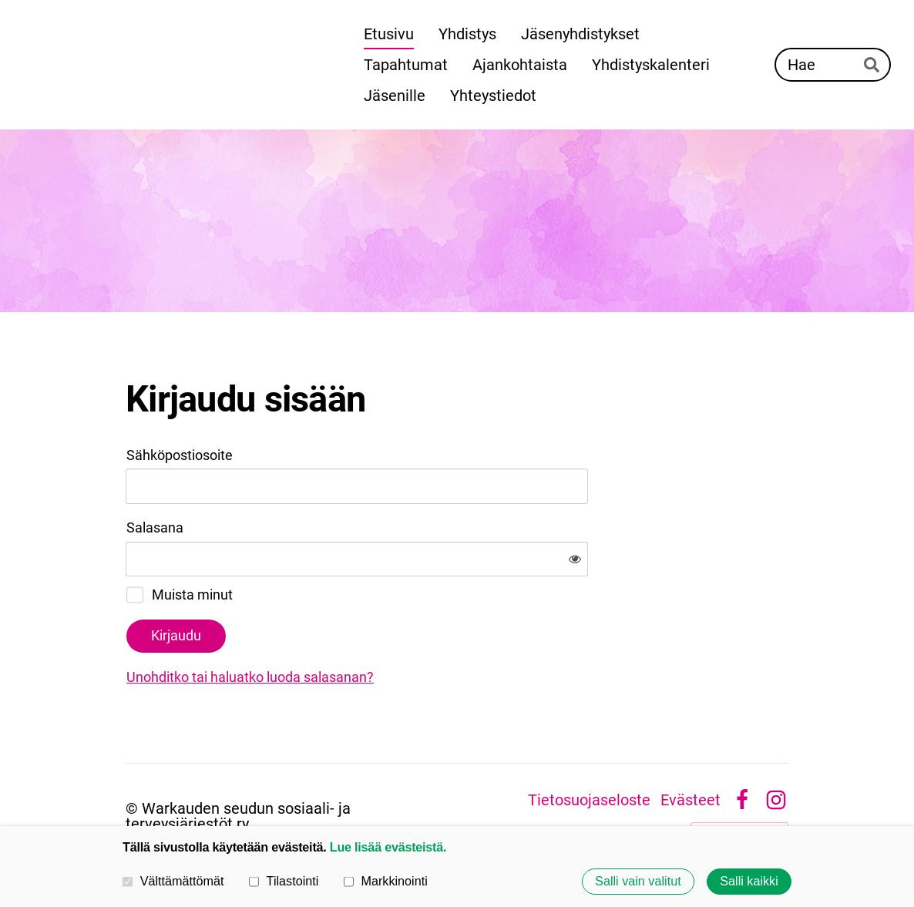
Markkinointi (386, 881)
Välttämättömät (173, 881)
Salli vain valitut (638, 882)
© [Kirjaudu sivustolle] (134, 757)
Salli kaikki (749, 882)
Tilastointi (283, 881)
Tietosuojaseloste (589, 750)
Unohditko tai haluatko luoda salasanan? (416, 627)
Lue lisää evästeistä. (388, 847)
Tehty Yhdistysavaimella (739, 782)
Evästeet (690, 750)
